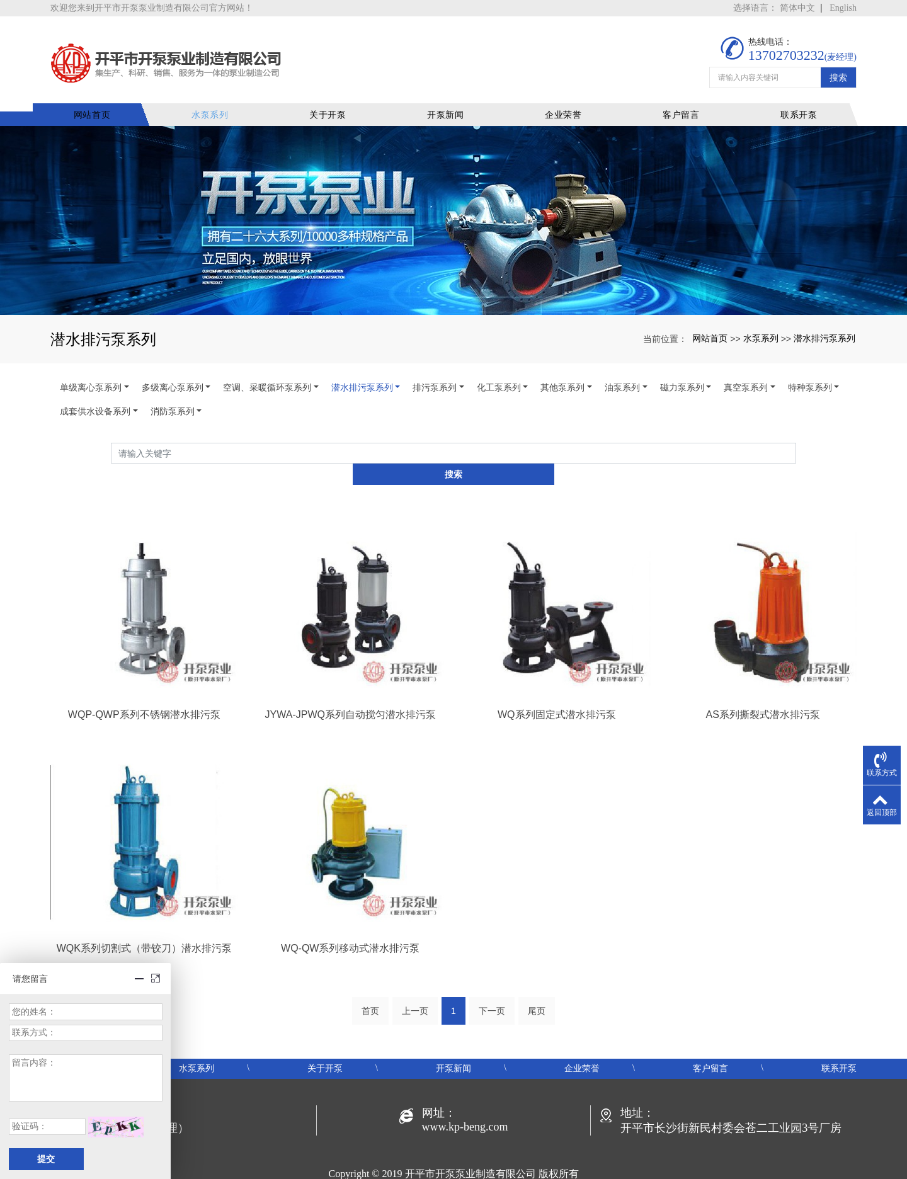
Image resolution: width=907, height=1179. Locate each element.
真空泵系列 (746, 370)
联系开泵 (799, 97)
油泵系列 (622, 370)
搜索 (838, 64)
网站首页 (108, 97)
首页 (370, 974)
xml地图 (565, 1151)
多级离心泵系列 (172, 370)
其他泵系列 (562, 370)
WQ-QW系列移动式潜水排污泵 (350, 909)
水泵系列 (223, 97)
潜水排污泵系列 (824, 320)
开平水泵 (395, 1151)
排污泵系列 (435, 370)
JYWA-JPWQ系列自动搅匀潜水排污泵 (350, 676)
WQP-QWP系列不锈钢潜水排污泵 (144, 676)
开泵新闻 (453, 97)
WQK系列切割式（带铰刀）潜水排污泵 (144, 909)
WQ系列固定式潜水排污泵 (557, 676)
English (843, 8)
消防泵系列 (173, 394)
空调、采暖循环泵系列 (267, 370)
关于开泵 (338, 97)
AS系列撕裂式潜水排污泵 (763, 676)
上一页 (415, 974)
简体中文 (797, 8)
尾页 (536, 974)
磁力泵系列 (682, 370)
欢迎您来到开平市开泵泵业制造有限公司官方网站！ (151, 8)
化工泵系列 (499, 370)
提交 (46, 1159)
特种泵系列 (810, 370)
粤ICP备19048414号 (454, 1166)
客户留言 (683, 97)
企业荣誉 (568, 97)
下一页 (492, 974)
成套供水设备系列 (95, 394)
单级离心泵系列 (91, 370)
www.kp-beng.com (465, 1089)
